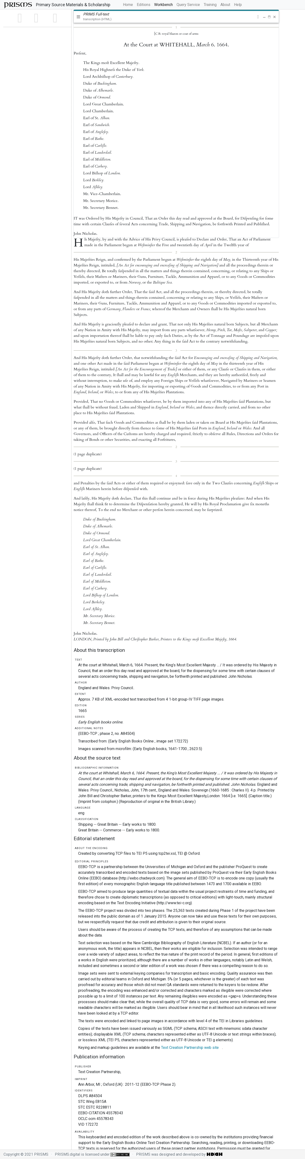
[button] (257, 16)
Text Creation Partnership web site (190, 1047)
